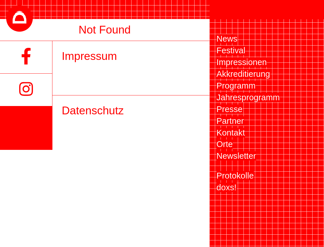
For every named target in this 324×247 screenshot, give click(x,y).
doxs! (227, 187)
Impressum (89, 56)
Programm (236, 85)
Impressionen (242, 62)
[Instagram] (26, 90)
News (227, 38)
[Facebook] (26, 57)
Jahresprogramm (248, 97)
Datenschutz (93, 110)
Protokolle (235, 175)
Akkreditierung (243, 74)
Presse (230, 109)
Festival (231, 50)
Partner (230, 121)
